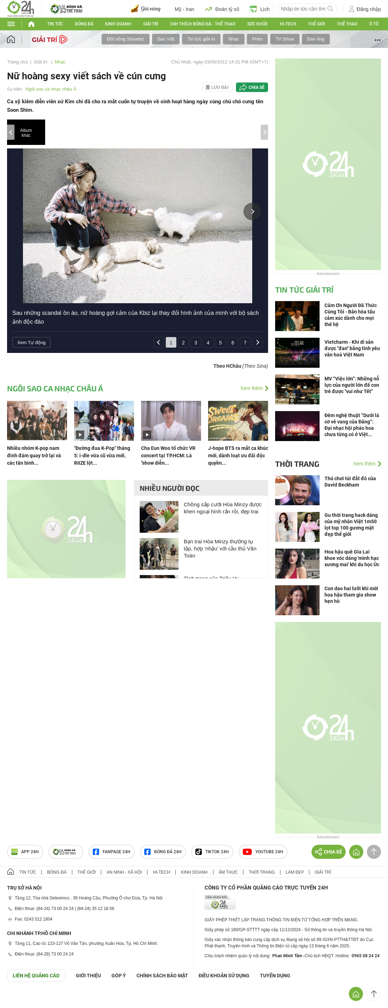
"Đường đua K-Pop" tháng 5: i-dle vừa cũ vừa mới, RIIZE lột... (102, 455)
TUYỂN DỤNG (275, 975)
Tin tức (55, 24)
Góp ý (118, 975)
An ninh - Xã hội (124, 872)
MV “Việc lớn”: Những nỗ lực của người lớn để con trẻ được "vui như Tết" (352, 385)
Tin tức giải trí (201, 39)
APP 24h (25, 852)
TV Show (284, 39)
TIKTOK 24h (212, 852)
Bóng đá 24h (163, 852)
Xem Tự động (31, 342)
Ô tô (373, 24)
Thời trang (297, 463)
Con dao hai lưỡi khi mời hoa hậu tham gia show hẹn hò (351, 595)
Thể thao (347, 24)
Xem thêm (251, 388)
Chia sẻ (257, 87)
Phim (257, 39)
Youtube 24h (263, 852)
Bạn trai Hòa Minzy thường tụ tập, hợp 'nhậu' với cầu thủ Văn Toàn (220, 548)
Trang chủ (17, 62)
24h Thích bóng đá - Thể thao (202, 24)
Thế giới (316, 24)
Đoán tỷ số (222, 8)
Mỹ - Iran (184, 9)
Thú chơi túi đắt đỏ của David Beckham (350, 482)
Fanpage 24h (112, 852)
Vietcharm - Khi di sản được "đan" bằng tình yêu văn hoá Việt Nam (352, 348)
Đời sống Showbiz (125, 39)
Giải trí (150, 24)
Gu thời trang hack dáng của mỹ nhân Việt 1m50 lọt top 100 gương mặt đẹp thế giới (351, 524)
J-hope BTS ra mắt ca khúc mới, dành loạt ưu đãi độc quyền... (238, 455)
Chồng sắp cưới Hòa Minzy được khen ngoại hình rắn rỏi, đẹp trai (223, 507)
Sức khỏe (257, 24)
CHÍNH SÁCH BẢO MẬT (162, 975)
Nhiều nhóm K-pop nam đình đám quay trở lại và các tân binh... (34, 455)
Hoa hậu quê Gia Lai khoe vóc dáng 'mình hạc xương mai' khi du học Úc (352, 558)
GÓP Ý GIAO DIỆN (21, 999)
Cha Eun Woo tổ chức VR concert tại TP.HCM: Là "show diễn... (168, 455)
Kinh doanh (118, 24)
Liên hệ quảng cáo (36, 975)
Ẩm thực (228, 872)
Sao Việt (166, 39)
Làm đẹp (295, 872)
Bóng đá (84, 24)
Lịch (260, 8)
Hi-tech (288, 24)
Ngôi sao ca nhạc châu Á (50, 89)
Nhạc (233, 39)
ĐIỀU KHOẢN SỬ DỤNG (224, 975)
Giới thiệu (88, 975)
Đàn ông (316, 39)
